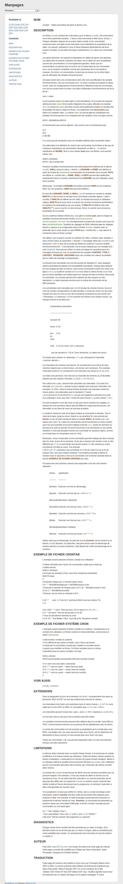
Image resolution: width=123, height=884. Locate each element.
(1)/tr (26, 30)
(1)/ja (15, 27)
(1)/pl (16, 30)
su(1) (91, 50)
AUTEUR (40, 841)
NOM (37, 19)
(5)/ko (11, 30)
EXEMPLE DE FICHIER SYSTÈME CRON (61, 623)
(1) (10, 25)
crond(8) (105, 241)
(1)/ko (25, 27)
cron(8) (95, 36)
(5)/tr (11, 33)
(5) (13, 25)
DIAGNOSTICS (44, 822)
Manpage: (9, 10)
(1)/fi (22, 25)
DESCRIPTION (43, 30)
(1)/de (17, 25)
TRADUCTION (43, 857)
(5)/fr (11, 27)
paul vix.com (60, 847)
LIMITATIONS (43, 748)
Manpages (14, 5)
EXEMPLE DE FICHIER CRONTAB (57, 554)
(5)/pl (21, 30)
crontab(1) (54, 686)
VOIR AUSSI (42, 680)
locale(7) (50, 249)
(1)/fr (27, 25)
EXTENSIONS (43, 691)
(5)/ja (20, 27)
